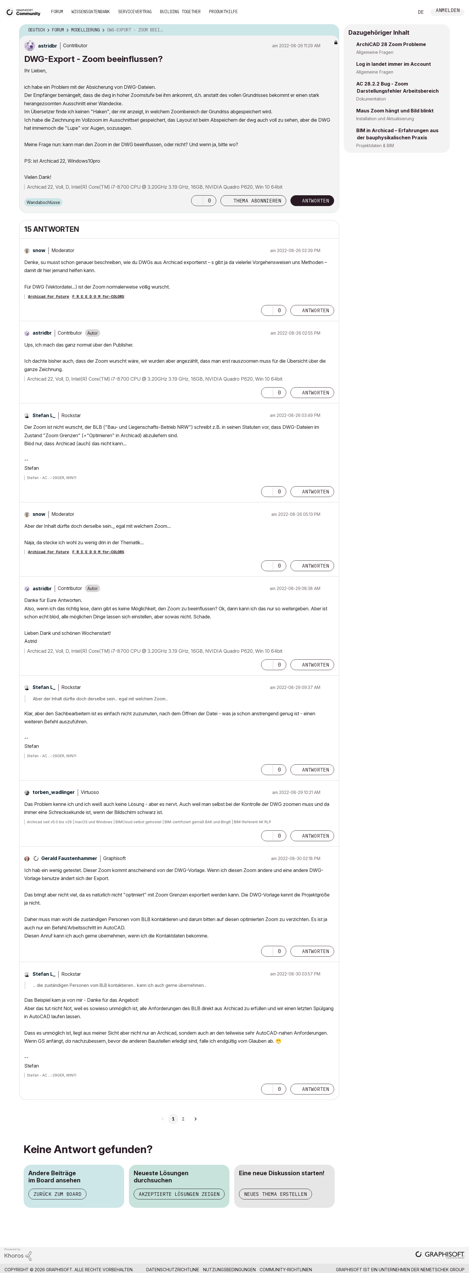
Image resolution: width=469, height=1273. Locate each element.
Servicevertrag (135, 11)
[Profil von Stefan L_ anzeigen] (44, 415)
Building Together (180, 11)
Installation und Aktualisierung (385, 118)
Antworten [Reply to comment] (315, 310)
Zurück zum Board (57, 1194)
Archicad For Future (48, 297)
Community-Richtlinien (286, 1269)
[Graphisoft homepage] (440, 1255)
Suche (403, 12)
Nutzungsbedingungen (229, 1269)
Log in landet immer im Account (393, 64)
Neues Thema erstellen (275, 1194)
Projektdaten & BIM (375, 145)
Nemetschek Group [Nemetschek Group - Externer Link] (443, 1269)
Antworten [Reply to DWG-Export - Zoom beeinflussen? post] (315, 201)
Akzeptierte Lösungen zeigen (179, 1194)
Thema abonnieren (257, 201)
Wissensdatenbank (90, 11)
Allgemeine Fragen (374, 52)
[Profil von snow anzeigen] (39, 250)
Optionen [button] (331, 30)
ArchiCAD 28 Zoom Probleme (391, 44)
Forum (57, 11)
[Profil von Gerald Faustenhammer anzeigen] (69, 858)
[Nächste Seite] (195, 1119)
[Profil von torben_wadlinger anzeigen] (54, 792)
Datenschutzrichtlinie (172, 1269)
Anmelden (448, 11)
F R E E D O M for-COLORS (98, 297)
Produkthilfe (223, 11)
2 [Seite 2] (183, 1119)
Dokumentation (371, 98)
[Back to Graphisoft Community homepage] (24, 11)
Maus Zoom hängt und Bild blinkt (395, 111)
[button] (197, 201)
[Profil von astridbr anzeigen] (47, 46)
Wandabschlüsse (43, 202)
